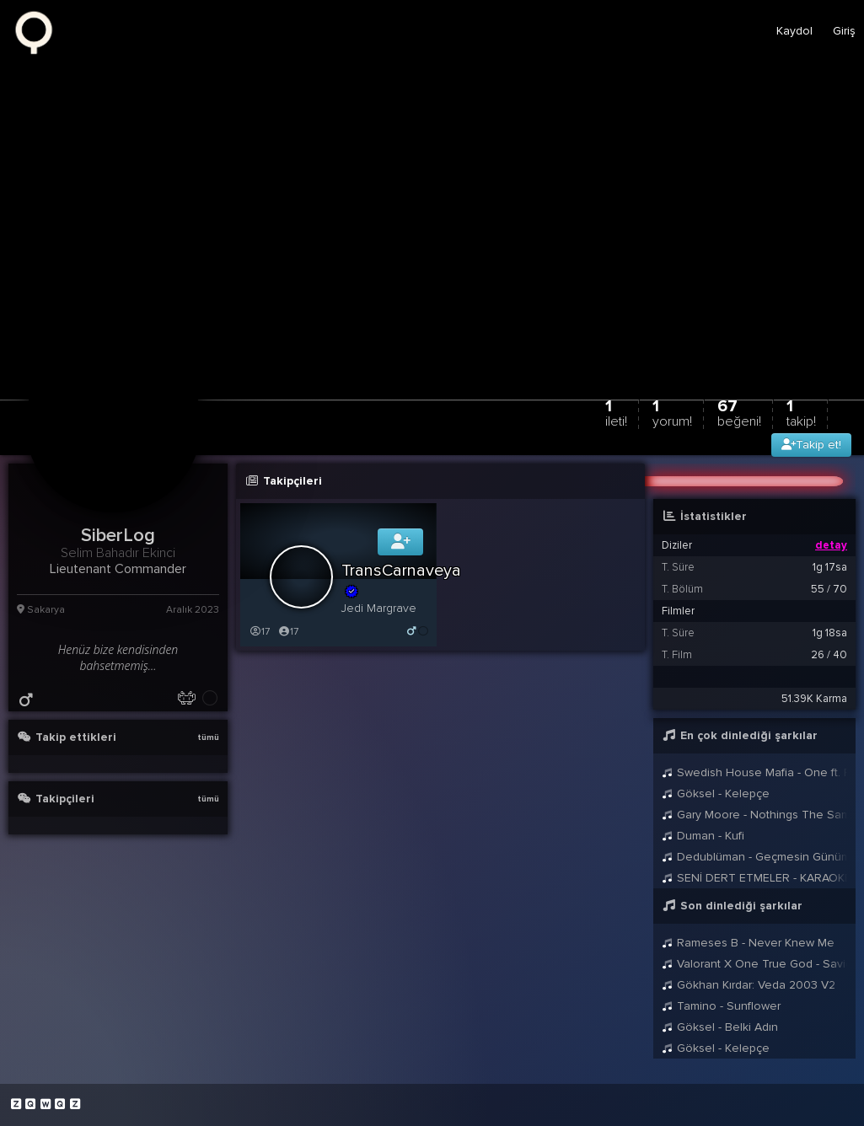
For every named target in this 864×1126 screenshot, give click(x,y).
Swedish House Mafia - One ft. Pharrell (754, 772)
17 (259, 631)
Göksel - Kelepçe (716, 793)
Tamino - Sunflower (721, 1006)
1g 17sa (830, 567)
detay (831, 545)
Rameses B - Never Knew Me (748, 943)
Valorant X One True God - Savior (754, 964)
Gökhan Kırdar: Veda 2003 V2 (748, 985)
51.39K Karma (814, 698)
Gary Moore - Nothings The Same (754, 814)
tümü (208, 737)
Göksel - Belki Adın (720, 1027)
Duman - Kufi (703, 835)
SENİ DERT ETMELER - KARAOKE (754, 878)
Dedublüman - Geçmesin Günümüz (754, 857)
